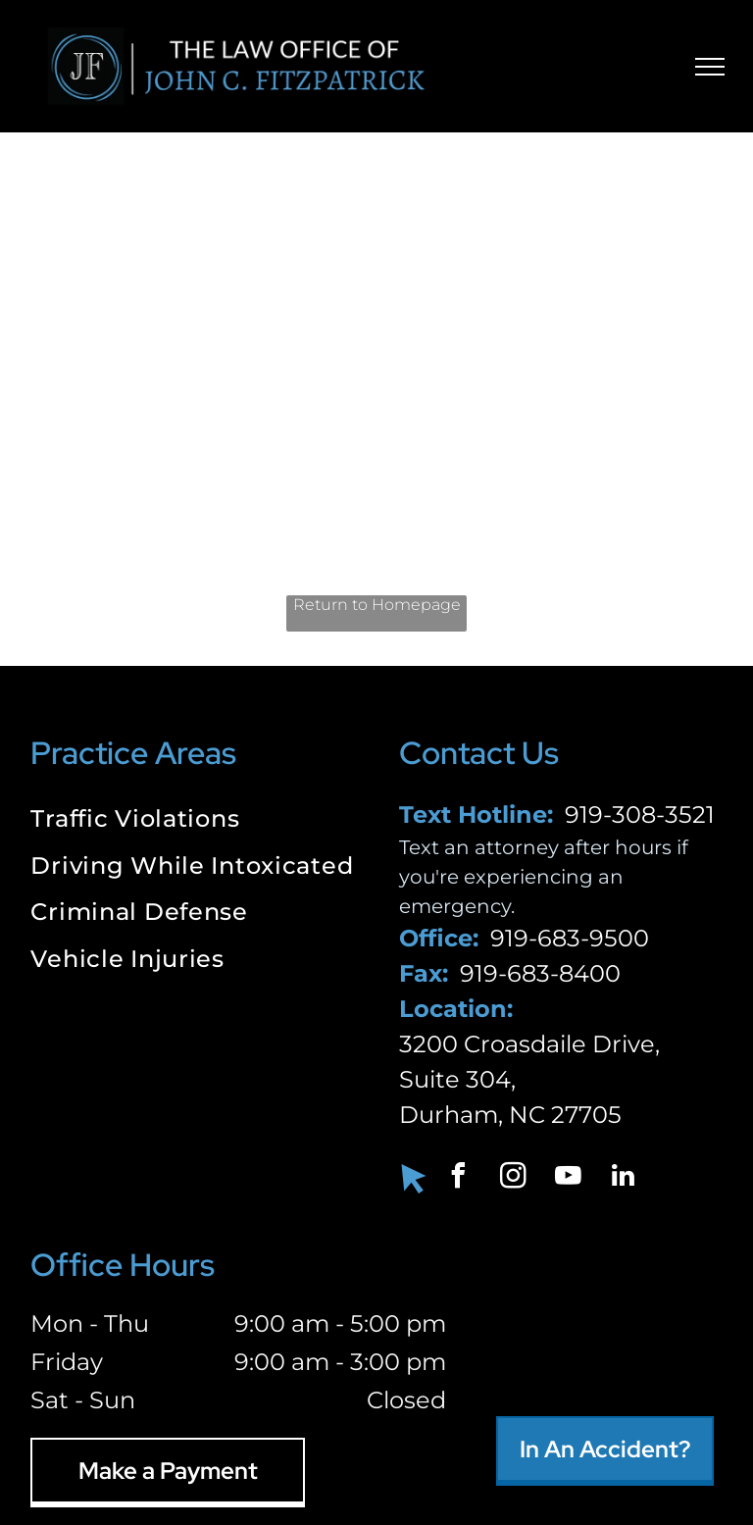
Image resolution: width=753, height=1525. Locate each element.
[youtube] (567, 1178)
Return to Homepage (377, 604)
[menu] (709, 66)
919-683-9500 (569, 938)
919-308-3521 (640, 814)
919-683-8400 (540, 973)
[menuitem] (191, 820)
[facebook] (457, 1178)
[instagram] (512, 1178)
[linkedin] (622, 1178)
